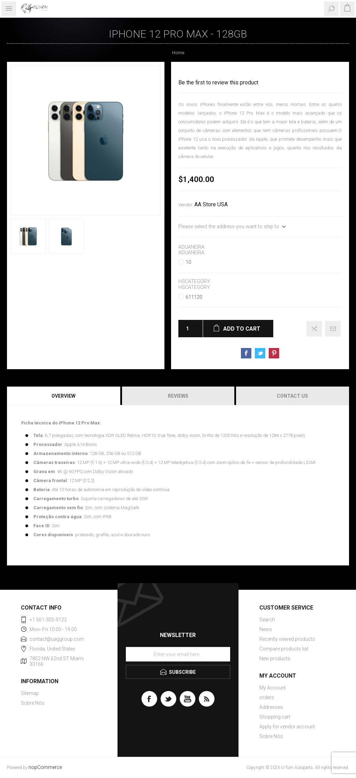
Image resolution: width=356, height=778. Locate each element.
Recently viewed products (287, 639)
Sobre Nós (32, 703)
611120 (194, 297)
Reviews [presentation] (178, 396)
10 (188, 262)
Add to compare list (314, 329)
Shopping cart (274, 717)
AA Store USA (211, 204)
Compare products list (283, 649)
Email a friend (333, 329)
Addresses (271, 707)
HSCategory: (194, 281)
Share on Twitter (260, 353)
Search (267, 619)
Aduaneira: (191, 247)
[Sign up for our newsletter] (178, 654)
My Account (272, 687)
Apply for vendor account (287, 726)
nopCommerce (45, 767)
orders (266, 697)
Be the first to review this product (218, 83)
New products (274, 658)
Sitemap (30, 693)
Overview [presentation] (63, 396)
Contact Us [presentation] (292, 396)
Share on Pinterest (274, 353)
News (265, 629)
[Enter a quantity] (185, 328)
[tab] (64, 396)
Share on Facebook (246, 353)
